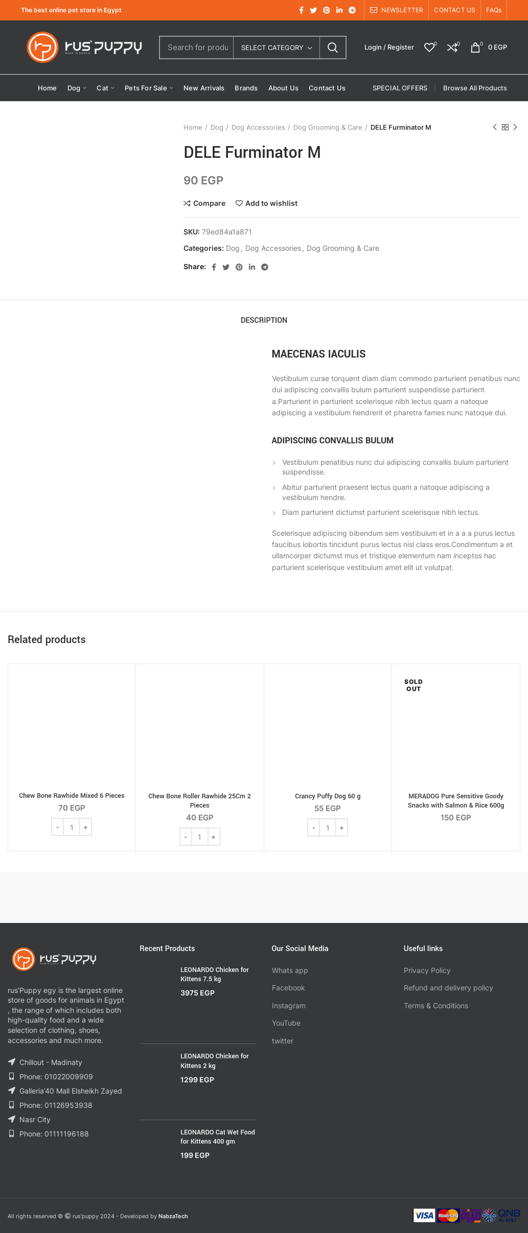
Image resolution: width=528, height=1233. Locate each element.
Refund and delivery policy (448, 987)
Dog (217, 127)
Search (333, 47)
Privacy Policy (427, 970)
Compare (209, 203)
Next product (515, 127)
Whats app (290, 970)
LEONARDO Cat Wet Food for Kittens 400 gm (217, 1137)
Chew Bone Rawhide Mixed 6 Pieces (71, 795)
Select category (272, 47)
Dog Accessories (258, 127)
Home (192, 127)
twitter (282, 1040)
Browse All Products (475, 88)
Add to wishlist (271, 203)
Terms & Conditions (436, 1005)
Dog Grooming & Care (327, 127)
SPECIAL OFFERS (400, 88)
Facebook (288, 987)
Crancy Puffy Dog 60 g (327, 796)
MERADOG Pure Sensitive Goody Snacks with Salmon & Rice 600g (456, 801)
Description (264, 320)
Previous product (495, 127)
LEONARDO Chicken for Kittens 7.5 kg (214, 974)
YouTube (286, 1022)
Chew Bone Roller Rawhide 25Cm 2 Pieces (199, 801)
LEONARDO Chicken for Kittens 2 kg (214, 1061)
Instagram (289, 1005)
